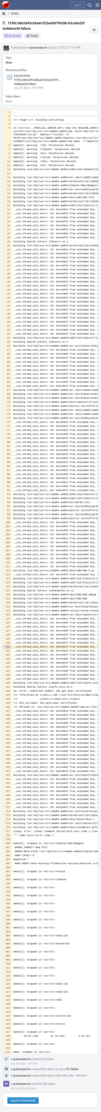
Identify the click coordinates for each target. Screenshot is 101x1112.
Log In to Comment (23, 1100)
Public (34, 36)
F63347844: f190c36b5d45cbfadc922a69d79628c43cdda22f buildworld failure (46, 80)
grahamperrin (37, 47)
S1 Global (72, 1069)
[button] (97, 5)
